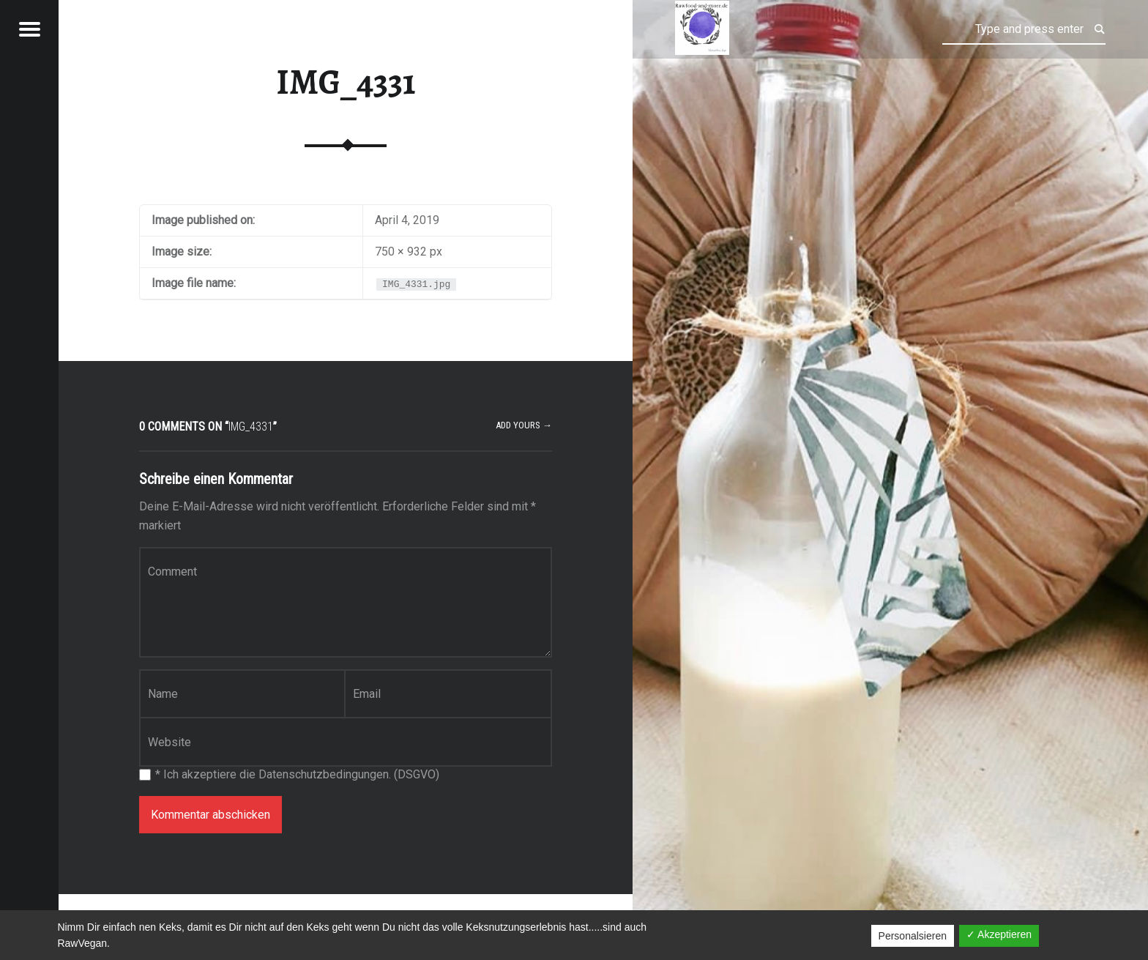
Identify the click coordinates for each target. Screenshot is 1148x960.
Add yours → (524, 425)
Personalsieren (913, 936)
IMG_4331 (346, 82)
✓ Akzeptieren (999, 934)
